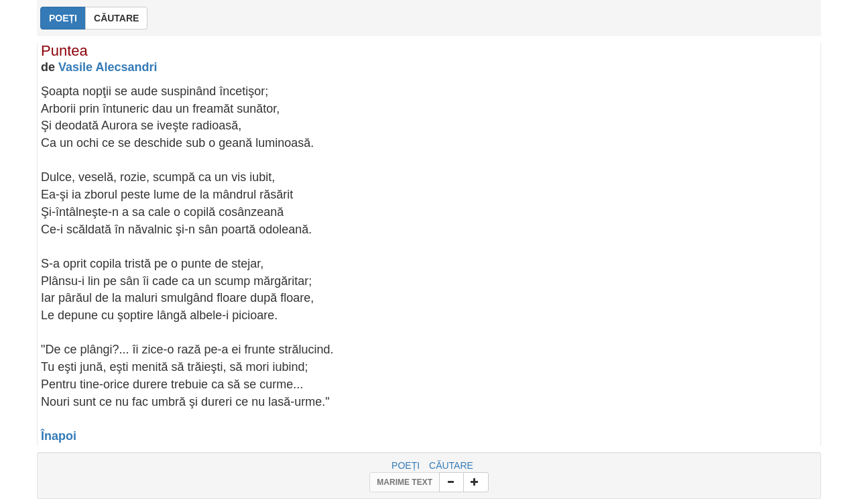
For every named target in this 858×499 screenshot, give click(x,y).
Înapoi (58, 436)
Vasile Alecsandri (107, 67)
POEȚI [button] (63, 18)
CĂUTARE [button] (116, 18)
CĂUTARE (451, 465)
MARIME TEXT (404, 482)
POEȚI (405, 465)
